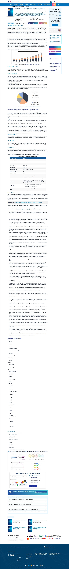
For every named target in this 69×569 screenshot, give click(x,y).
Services (26, 4)
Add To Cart (55, 24)
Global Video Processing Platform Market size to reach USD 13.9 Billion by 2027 (29, 202)
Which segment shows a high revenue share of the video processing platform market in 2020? (24, 509)
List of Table (25, 23)
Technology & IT (12, 6)
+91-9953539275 (10, 552)
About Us (15, 4)
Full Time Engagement (29, 556)
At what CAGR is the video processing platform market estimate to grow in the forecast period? (24, 506)
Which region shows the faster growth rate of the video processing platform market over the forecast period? (27, 511)
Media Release (32, 4)
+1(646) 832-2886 (58, 2)
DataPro (54, 4)
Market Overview (11, 23)
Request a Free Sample (54, 46)
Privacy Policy (47, 567)
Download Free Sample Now (41, 492)
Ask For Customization (53, 49)
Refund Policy (42, 567)
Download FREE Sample (33, 23)
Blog (58, 4)
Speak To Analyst (53, 51)
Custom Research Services (28, 558)
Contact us (19, 560)
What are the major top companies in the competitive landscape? (20, 504)
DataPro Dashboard (42, 23)
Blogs (18, 559)
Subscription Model (47, 4)
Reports (21, 4)
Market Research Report (29, 554)
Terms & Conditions (36, 567)
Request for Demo (33, 486)
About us (18, 554)
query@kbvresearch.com (41, 558)
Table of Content (18, 23)
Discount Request (53, 53)
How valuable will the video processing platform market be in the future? (21, 499)
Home (11, 4)
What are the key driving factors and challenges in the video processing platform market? (23, 501)
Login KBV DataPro (20, 557)
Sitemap (50, 567)
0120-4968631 (45, 556)
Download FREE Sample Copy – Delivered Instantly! (32, 64)
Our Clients (40, 4)
